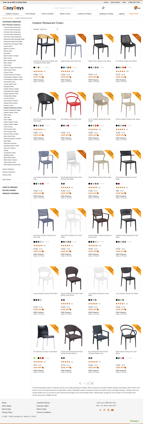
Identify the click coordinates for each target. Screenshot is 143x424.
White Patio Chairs (9, 157)
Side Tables (7, 141)
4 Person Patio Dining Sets (12, 30)
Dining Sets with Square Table (13, 44)
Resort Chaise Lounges (11, 134)
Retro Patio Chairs (9, 136)
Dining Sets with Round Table (13, 41)
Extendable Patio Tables (11, 91)
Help (124, 2)
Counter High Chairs (10, 84)
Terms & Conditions (44, 412)
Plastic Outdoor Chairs (11, 122)
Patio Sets (7, 117)
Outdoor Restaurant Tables (12, 110)
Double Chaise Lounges (11, 89)
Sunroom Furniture (10, 148)
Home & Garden (48, 14)
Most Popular (7, 179)
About (4, 403)
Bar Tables (7, 53)
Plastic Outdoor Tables (11, 124)
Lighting (121, 14)
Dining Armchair (9, 86)
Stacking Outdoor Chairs (11, 146)
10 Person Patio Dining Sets (12, 37)
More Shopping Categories (12, 25)
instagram (108, 410)
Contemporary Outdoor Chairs (13, 79)
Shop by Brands (10, 187)
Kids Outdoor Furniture (11, 101)
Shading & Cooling (106, 14)
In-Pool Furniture (9, 98)
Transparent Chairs (10, 153)
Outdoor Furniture (12, 14)
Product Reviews (11, 193)
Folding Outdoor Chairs (11, 93)
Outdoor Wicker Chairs (11, 112)
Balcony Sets (8, 51)
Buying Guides (9, 190)
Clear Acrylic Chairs (10, 70)
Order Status (115, 2)
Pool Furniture (8, 127)
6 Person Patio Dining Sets (12, 32)
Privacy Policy (7, 412)
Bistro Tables (8, 63)
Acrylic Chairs (8, 46)
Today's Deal (133, 14)
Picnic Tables (8, 120)
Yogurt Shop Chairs (10, 162)
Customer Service (43, 403)
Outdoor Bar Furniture (11, 103)
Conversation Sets (9, 82)
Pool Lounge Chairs (10, 131)
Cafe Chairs (7, 65)
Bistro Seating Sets (10, 60)
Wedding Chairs (9, 155)
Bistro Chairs (8, 58)
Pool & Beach (30, 14)
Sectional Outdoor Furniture (12, 138)
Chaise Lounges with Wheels (13, 67)
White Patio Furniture (10, 160)
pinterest (104, 410)
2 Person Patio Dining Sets (12, 27)
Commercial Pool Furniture (12, 75)
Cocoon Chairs (8, 72)
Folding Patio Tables (10, 96)
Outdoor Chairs (8, 105)
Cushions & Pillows (84, 14)
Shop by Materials (8, 169)
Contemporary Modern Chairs (13, 77)
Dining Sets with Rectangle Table (14, 39)
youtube (112, 410)
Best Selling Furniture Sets (12, 164)
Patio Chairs (7, 115)
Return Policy (42, 409)
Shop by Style (7, 175)
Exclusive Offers (43, 406)
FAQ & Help (6, 409)
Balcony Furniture (9, 48)
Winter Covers (65, 14)
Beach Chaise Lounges (11, 56)
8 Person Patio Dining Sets (12, 34)
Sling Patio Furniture (10, 143)
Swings (6, 150)
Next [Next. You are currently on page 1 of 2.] (92, 383)
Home (106, 2)
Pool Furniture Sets (10, 129)
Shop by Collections (9, 172)
